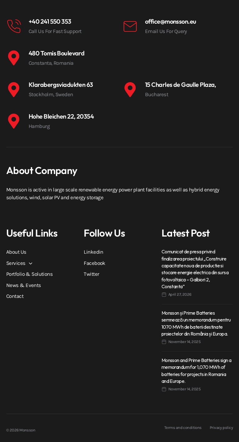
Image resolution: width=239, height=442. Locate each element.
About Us (16, 252)
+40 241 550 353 (50, 21)
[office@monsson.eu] (130, 26)
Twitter (91, 274)
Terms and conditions (183, 427)
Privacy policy (221, 427)
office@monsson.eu (170, 21)
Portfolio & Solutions (29, 274)
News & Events (23, 285)
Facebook (94, 263)
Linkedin (93, 252)
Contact (14, 296)
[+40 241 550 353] (13, 26)
